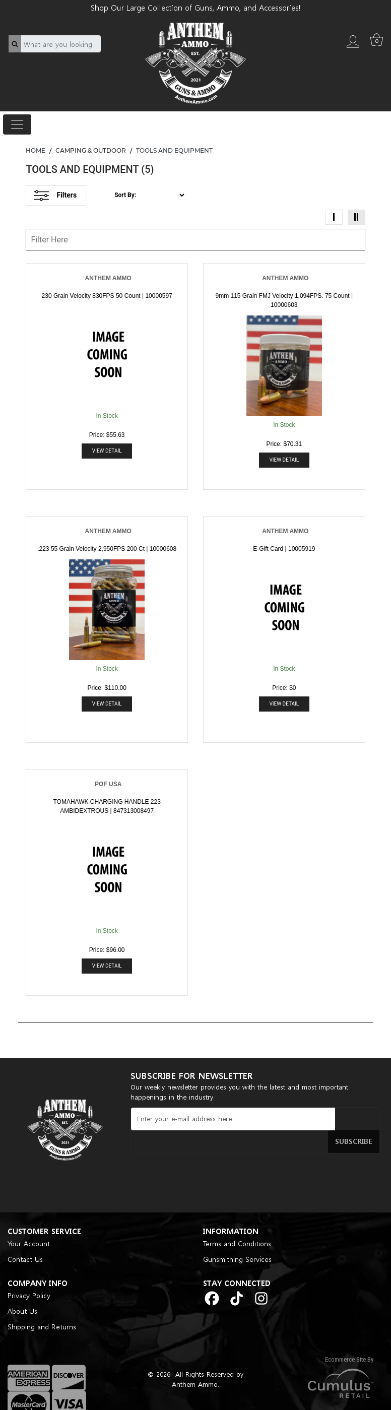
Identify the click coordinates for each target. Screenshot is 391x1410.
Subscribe (360, 1118)
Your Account (29, 1226)
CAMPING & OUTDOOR (90, 150)
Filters (55, 195)
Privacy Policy (29, 1278)
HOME (35, 150)
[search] (15, 43)
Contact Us (25, 1241)
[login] (353, 40)
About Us (22, 1293)
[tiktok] (236, 1280)
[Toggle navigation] (17, 124)
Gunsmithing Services (237, 1241)
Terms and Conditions (237, 1226)
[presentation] (207, 1159)
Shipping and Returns (42, 1309)
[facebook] (212, 1280)
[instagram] (261, 1280)
